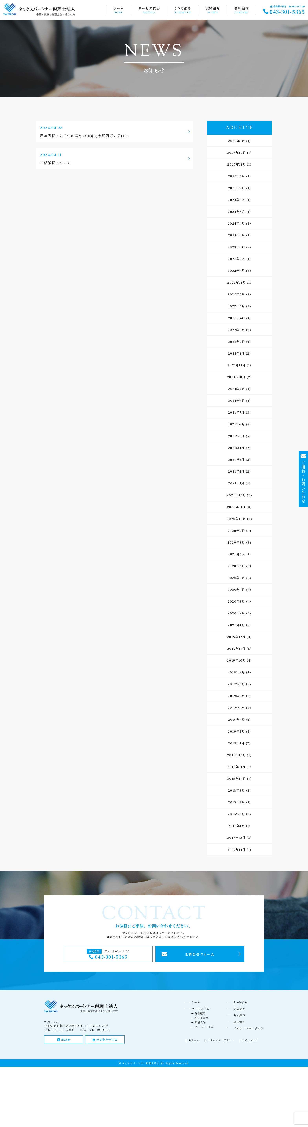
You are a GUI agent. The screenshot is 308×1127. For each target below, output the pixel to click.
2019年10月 (236, 660)
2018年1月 (236, 826)
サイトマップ (250, 1040)
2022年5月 (236, 306)
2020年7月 (236, 554)
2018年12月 (236, 755)
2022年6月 (236, 294)
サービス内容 (149, 8)
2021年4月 (236, 448)
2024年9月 (236, 200)
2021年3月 (236, 459)
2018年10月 (236, 778)
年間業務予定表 (105, 1040)
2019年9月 (236, 672)
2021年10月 (236, 377)
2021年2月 (236, 471)
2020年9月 (236, 530)
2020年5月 (236, 578)
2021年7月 (236, 412)
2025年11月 (236, 164)
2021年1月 (236, 483)
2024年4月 (236, 223)
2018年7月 (236, 802)
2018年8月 (236, 790)
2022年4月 (236, 318)
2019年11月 (236, 648)
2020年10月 (236, 519)
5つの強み (182, 8)
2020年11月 (236, 507)
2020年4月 (236, 589)
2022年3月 (236, 330)
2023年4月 (236, 271)
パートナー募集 (204, 1027)
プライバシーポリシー (220, 1040)
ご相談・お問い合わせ (248, 1028)
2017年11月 (236, 849)
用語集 (63, 1040)
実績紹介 (212, 8)
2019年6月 (236, 708)
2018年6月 (236, 814)
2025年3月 (236, 188)
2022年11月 (236, 282)
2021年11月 (236, 365)
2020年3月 (236, 601)
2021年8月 (236, 400)
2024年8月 (236, 211)
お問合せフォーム (199, 954)
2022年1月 (236, 353)
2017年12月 (236, 837)
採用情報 (239, 1022)
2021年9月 (236, 389)
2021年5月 (236, 436)
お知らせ (194, 1040)
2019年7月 (236, 696)
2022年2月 (236, 341)
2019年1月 (236, 743)
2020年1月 (236, 625)
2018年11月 (236, 767)
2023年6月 (236, 259)
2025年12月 (236, 152)
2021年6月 (236, 424)
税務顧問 (200, 1013)
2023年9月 (236, 247)
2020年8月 (236, 542)
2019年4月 (236, 719)
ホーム (118, 8)
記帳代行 (200, 1022)
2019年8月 (236, 684)
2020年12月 (236, 495)
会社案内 (241, 8)
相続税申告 (201, 1018)
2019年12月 (236, 637)
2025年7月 (236, 176)
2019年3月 (236, 731)
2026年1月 (236, 141)
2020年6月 (236, 566)
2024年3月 (236, 235)
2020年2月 (236, 613)
